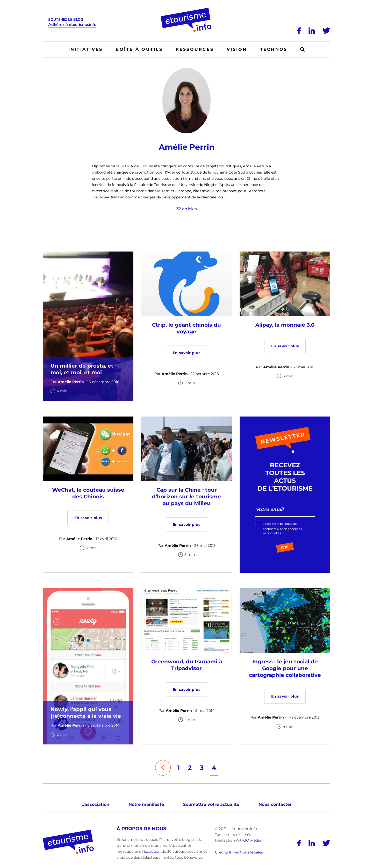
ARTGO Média (248, 840)
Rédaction (151, 851)
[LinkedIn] (312, 30)
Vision (237, 49)
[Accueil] (187, 9)
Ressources (195, 49)
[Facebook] (299, 30)
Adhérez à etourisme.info (72, 24)
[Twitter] (326, 30)
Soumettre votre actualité (211, 804)
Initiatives (85, 49)
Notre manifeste (146, 804)
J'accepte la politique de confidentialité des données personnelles (282, 528)
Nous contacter (275, 804)
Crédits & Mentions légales (239, 852)
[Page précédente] (163, 768)
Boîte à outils (139, 49)
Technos (274, 49)
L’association (95, 804)
